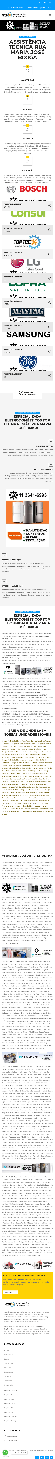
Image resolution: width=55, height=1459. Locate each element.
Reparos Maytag (10, 1421)
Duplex (6, 1329)
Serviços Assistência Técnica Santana (37, 757)
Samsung (33, 1319)
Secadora (43, 1329)
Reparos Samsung (10, 1416)
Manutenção (8, 1385)
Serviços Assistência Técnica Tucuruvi (24, 763)
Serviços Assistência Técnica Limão (35, 773)
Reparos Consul (9, 1395)
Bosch (18, 1319)
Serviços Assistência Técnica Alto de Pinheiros (26, 779)
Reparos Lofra (9, 1399)
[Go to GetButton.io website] (5, 1456)
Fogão (32, 1326)
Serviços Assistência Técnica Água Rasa (16, 741)
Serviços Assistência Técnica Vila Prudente (26, 754)
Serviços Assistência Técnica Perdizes (36, 792)
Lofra (13, 1319)
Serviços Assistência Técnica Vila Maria (33, 765)
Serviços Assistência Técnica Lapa (31, 790)
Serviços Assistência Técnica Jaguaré (22, 787)
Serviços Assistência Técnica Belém (23, 744)
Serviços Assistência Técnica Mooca (26, 746)
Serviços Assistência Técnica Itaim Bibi (15, 784)
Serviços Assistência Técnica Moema (28, 806)
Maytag (41, 1319)
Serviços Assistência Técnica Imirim (14, 760)
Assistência (8, 1381)
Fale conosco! (10, 1292)
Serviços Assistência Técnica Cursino (20, 803)
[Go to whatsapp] (5, 1452)
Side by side (15, 1329)
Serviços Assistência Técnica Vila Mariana (38, 809)
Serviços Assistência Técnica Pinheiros (15, 795)
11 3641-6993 (46, 3)
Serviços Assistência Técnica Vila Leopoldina (30, 798)
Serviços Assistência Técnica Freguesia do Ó (27, 771)
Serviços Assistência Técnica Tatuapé (35, 749)
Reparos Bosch (9, 1403)
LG (27, 1319)
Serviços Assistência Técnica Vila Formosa (16, 752)
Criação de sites (34, 1450)
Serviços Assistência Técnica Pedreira (16, 811)
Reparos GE (8, 1408)
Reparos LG (8, 1412)
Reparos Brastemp (10, 1390)
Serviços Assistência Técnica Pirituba (15, 776)
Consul (7, 1319)
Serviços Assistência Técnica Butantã (39, 781)
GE (24, 1319)
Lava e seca (34, 1329)
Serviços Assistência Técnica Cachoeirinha (16, 768)
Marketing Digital (47, 1450)
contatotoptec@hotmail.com (39, 8)
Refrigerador (40, 1326)
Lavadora (24, 1329)
